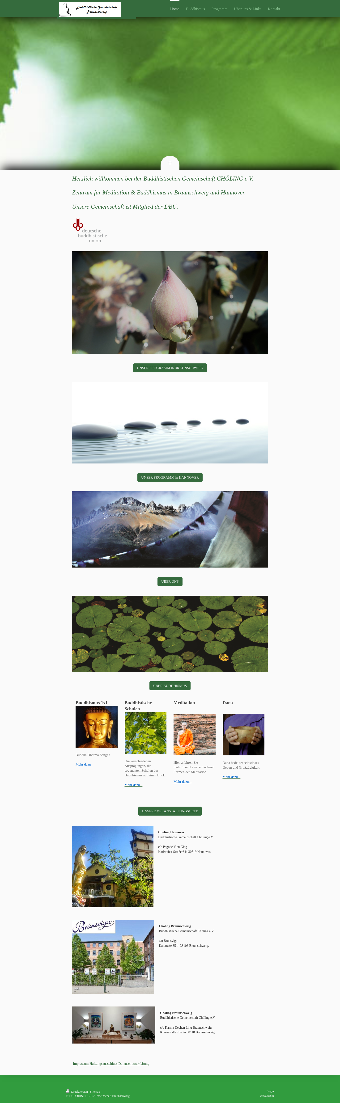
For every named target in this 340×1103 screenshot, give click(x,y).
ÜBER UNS (170, 581)
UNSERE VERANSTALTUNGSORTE (170, 811)
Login (270, 1091)
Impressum (81, 1063)
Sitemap (95, 1091)
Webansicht (267, 1095)
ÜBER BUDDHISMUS (170, 686)
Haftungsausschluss (103, 1063)
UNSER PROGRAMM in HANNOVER (170, 477)
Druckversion (77, 1091)
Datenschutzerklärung (133, 1063)
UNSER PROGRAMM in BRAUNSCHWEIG (170, 368)
